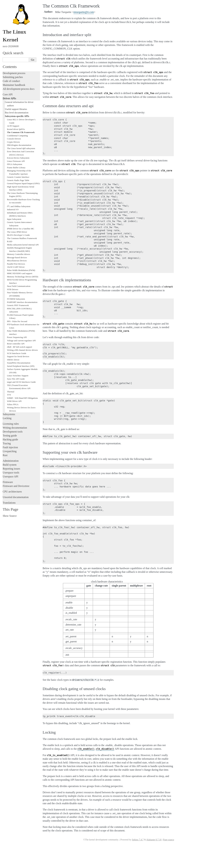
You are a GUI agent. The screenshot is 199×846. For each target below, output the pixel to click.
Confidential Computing (17, 135)
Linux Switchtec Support (17, 375)
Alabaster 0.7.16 (153, 839)
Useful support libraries (16, 109)
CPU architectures (12, 491)
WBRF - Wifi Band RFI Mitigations (22, 398)
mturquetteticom (83, 12)
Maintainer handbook (14, 85)
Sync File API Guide (16, 379)
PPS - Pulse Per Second (17, 321)
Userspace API (10, 476)
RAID (9, 241)
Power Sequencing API (17, 337)
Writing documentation (15, 427)
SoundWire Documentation (18, 363)
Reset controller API (15, 343)
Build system (9, 464)
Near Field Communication (18, 286)
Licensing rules (11, 423)
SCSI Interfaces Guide (16, 353)
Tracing (7, 443)
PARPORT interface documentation (22, 302)
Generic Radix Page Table (18, 180)
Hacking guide (10, 439)
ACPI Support (13, 126)
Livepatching (9, 451)
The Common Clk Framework (21, 132)
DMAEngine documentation (19, 145)
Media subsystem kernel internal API (23, 244)
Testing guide (10, 435)
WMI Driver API (14, 401)
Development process (14, 73)
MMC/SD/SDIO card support (19, 273)
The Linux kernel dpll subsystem (21, 148)
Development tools (12, 431)
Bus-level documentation (16, 112)
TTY (9, 395)
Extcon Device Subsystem (18, 158)
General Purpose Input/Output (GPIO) (23, 183)
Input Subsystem (14, 219)
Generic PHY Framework (18, 305)
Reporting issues (11, 468)
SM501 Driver (13, 359)
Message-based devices (17, 257)
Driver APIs (9, 98)
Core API (7, 94)
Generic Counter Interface (18, 177)
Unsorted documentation (16, 497)
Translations (9, 502)
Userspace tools (11, 472)
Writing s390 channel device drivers (22, 350)
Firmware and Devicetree (16, 486)
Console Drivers (14, 138)
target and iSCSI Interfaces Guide (21, 382)
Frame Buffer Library (16, 167)
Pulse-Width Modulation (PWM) (21, 270)
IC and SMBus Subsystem (18, 206)
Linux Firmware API (16, 161)
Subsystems (9, 414)
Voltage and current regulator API (21, 340)
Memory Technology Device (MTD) (22, 276)
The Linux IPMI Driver (17, 232)
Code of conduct (11, 81)
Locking (7, 418)
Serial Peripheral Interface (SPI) (20, 366)
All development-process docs (18, 88)
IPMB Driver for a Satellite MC (20, 228)
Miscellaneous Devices (17, 260)
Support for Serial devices (18, 356)
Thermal (10, 391)
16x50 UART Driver (16, 267)
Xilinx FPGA (13, 404)
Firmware (8, 482)
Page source (168, 839)
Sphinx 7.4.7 (137, 839)
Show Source (10, 515)
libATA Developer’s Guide (18, 235)
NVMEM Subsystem (16, 299)
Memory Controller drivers (18, 254)
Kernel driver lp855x (16, 129)
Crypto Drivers (13, 142)
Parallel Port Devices (16, 264)
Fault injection (10, 447)
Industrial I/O (13, 209)
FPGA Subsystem (14, 164)
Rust (5, 455)
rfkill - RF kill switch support (19, 347)
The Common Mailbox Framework (22, 238)
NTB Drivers (12, 289)
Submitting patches (13, 77)
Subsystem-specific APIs (17, 116)
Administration (11, 460)
